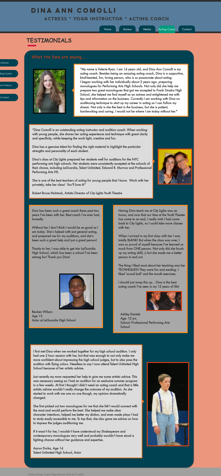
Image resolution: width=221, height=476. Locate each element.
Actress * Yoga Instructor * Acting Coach (103, 19)
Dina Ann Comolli (74, 10)
